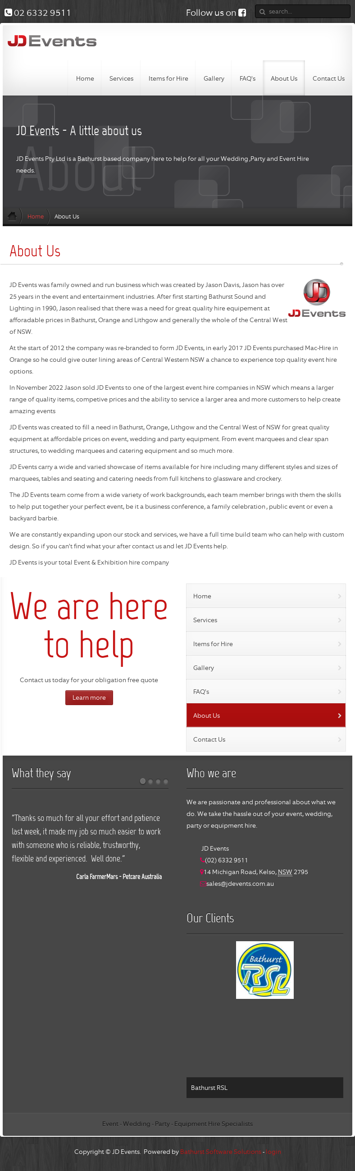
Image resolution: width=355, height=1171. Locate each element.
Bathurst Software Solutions (220, 1152)
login (273, 1152)
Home (35, 216)
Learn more (89, 697)
